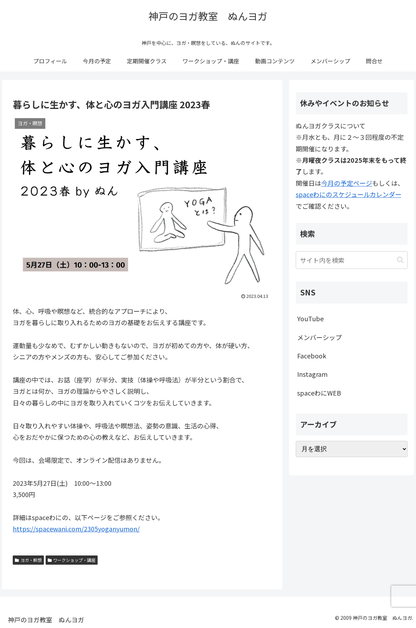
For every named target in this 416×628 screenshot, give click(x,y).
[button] (400, 260)
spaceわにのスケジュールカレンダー (348, 194)
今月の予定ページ (346, 183)
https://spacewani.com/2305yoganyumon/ (76, 528)
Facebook (311, 355)
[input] (352, 260)
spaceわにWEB (319, 392)
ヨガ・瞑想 (28, 560)
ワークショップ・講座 (72, 560)
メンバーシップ (319, 337)
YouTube (310, 318)
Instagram (312, 374)
